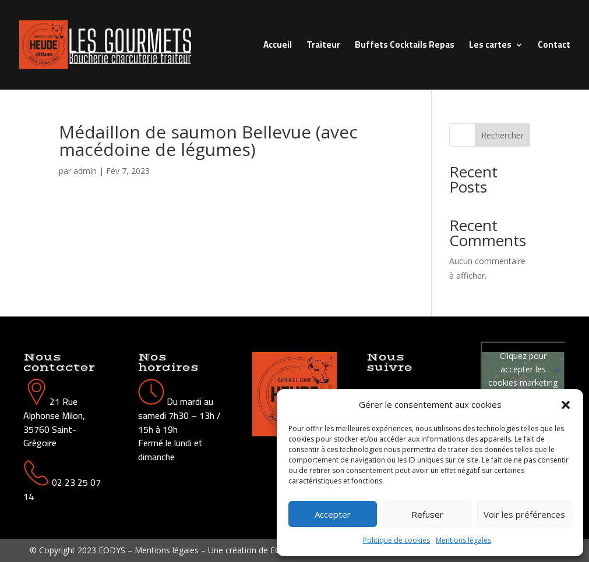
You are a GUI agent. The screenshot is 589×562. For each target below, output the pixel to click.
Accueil (277, 47)
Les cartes (490, 47)
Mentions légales (463, 540)
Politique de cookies (396, 540)
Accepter (333, 514)
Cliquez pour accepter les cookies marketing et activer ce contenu (523, 382)
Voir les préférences (524, 514)
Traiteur (323, 47)
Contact (554, 47)
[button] (566, 405)
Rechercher (502, 135)
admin (85, 170)
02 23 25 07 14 (62, 489)
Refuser (427, 514)
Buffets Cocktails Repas (404, 47)
